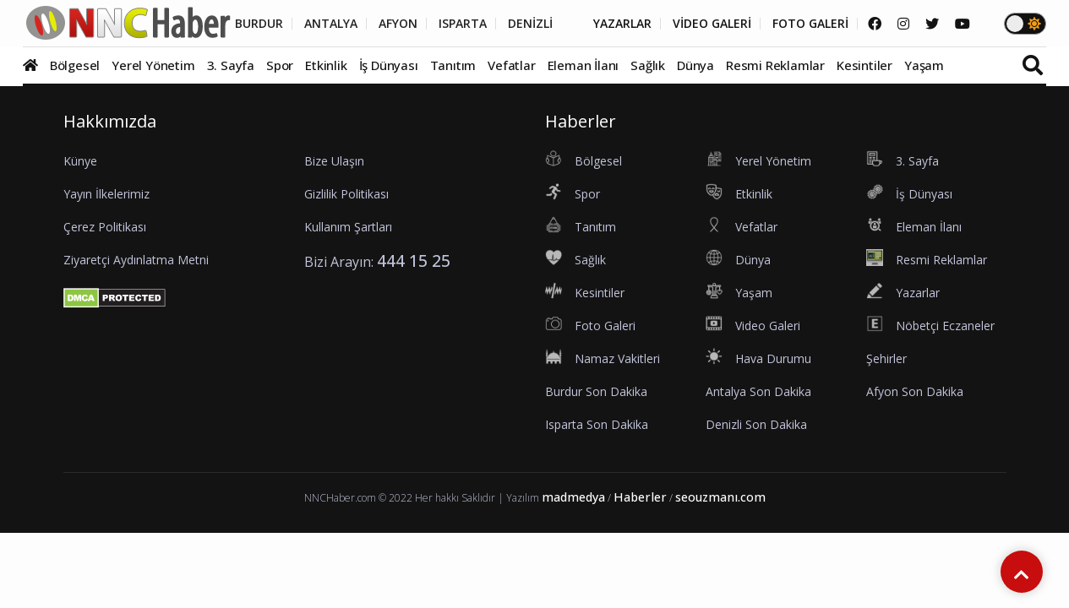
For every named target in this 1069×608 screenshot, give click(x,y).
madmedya (573, 497)
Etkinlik (325, 65)
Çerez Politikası (104, 227)
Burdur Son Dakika (596, 391)
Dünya (695, 65)
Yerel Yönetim (153, 65)
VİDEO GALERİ (712, 24)
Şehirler (886, 358)
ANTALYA (330, 24)
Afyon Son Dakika (914, 391)
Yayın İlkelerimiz (106, 194)
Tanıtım (453, 65)
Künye (80, 161)
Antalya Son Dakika (758, 391)
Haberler (640, 497)
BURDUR (259, 24)
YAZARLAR (622, 24)
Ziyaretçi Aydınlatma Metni (136, 260)
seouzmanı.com (720, 497)
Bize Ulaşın (334, 161)
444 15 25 (413, 260)
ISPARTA (463, 24)
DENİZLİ (530, 24)
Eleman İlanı (583, 65)
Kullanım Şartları (348, 227)
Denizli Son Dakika (756, 424)
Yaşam (924, 65)
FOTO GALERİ (810, 24)
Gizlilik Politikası (346, 194)
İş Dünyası (388, 65)
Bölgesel (75, 65)
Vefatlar (511, 65)
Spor (279, 65)
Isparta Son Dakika (596, 424)
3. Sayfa (230, 65)
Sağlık (647, 65)
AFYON (398, 24)
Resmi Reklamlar (775, 65)
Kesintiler (864, 65)
